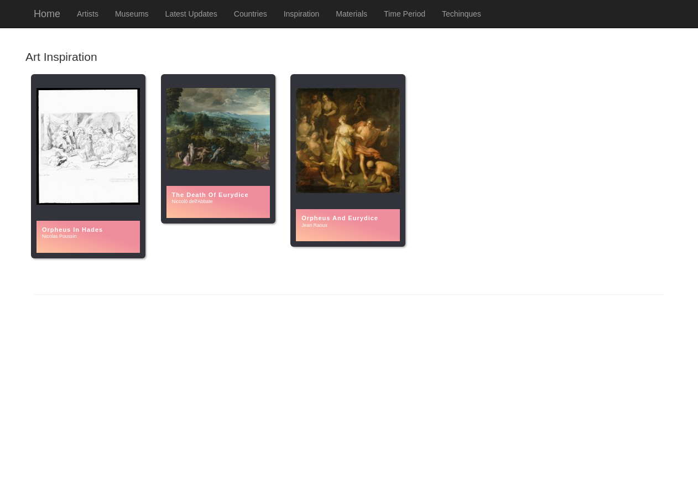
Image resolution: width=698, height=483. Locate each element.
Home (47, 13)
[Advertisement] (349, 388)
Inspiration (302, 13)
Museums (132, 13)
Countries (250, 13)
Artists (87, 13)
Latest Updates (191, 13)
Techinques (461, 13)
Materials (351, 13)
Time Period (404, 13)
